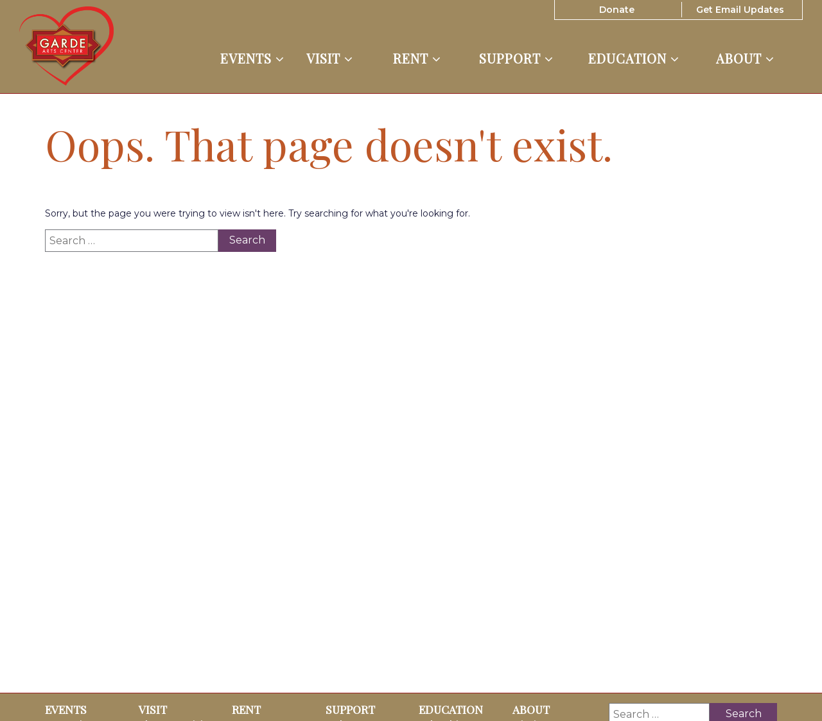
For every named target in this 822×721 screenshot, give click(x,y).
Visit (329, 59)
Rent (417, 59)
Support (516, 59)
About (745, 59)
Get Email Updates (740, 9)
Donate (616, 9)
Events (252, 59)
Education (633, 59)
